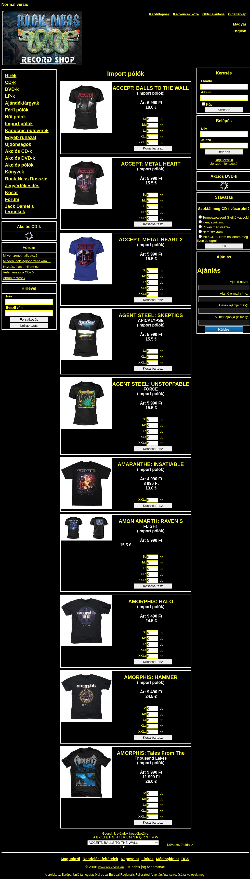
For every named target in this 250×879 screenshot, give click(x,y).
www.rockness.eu (111, 867)
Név (9, 296)
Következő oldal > (180, 845)
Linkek (147, 859)
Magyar (239, 24)
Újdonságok (18, 144)
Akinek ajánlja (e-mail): (231, 317)
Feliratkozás (29, 319)
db (161, 119)
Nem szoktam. (211, 232)
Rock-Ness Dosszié (26, 178)
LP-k (10, 96)
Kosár (11, 192)
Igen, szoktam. (211, 222)
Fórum (12, 199)
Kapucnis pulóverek (27, 130)
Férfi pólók (17, 109)
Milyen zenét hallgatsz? (20, 255)
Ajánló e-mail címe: (234, 293)
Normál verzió (15, 4)
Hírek (11, 75)
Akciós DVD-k (20, 158)
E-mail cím (14, 307)
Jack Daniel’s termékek (19, 209)
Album (206, 92)
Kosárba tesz (153, 148)
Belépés (224, 152)
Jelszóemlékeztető (224, 164)
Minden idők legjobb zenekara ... (27, 261)
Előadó (206, 81)
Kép (207, 104)
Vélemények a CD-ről (19, 272)
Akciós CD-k (18, 151)
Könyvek (14, 171)
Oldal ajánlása (213, 14)
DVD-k (12, 89)
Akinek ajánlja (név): (233, 305)
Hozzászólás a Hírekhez (21, 267)
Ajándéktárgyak (22, 103)
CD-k (10, 82)
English (239, 31)
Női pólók (15, 116)
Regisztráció (224, 160)
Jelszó (206, 140)
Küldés (223, 329)
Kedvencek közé (186, 14)
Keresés (224, 110)
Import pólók (19, 123)
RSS (185, 859)
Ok (224, 246)
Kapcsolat (130, 859)
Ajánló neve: (239, 282)
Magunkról (70, 859)
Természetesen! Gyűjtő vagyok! (224, 217)
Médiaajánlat (167, 859)
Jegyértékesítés (22, 185)
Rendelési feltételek (100, 859)
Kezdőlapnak (159, 14)
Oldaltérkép (237, 14)
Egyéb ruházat (20, 137)
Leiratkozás (28, 326)
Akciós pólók (19, 165)
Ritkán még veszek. (215, 227)
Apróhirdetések (14, 278)
